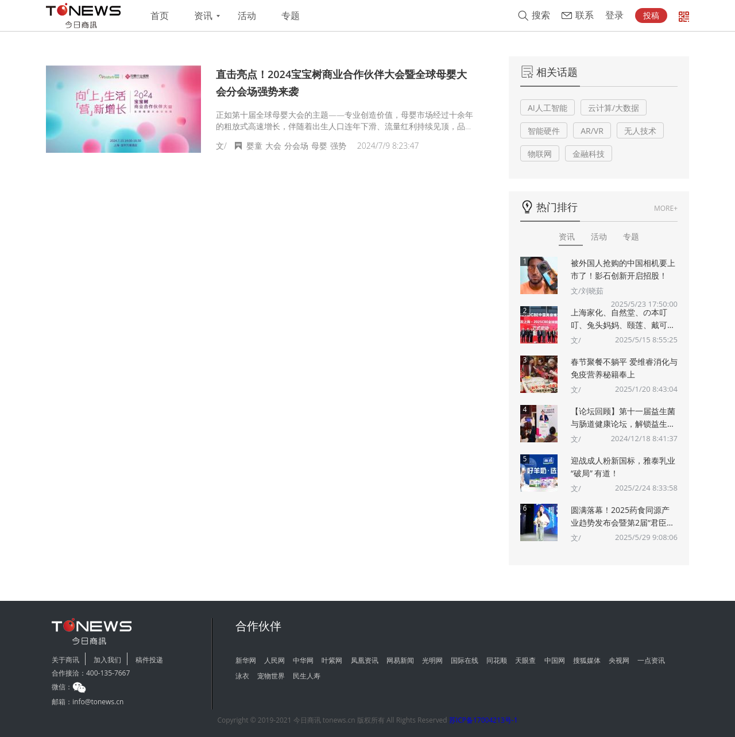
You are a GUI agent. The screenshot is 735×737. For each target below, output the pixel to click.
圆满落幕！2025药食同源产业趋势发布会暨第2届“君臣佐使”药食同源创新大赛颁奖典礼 (623, 516)
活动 (247, 16)
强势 (338, 145)
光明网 (432, 660)
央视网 (619, 660)
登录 (614, 15)
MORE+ (666, 208)
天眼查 (525, 660)
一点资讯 (651, 660)
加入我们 (107, 660)
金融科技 (588, 153)
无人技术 (640, 130)
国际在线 (464, 660)
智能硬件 (544, 130)
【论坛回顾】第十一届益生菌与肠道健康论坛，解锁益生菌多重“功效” (623, 418)
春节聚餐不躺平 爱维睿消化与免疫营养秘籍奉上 (624, 368)
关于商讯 (65, 660)
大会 (273, 145)
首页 (159, 16)
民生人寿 (306, 676)
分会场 (296, 145)
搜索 (541, 15)
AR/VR (592, 130)
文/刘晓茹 (587, 290)
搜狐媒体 (587, 660)
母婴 (319, 145)
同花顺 (496, 660)
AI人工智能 (547, 107)
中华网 (303, 660)
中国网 (554, 660)
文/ (576, 340)
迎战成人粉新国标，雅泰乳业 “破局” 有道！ (623, 467)
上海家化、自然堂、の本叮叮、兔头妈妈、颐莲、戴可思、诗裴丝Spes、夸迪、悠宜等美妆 (624, 319)
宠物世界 (271, 676)
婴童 (254, 145)
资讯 (203, 16)
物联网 (540, 153)
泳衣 (242, 676)
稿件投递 (149, 660)
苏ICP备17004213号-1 (483, 720)
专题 (290, 16)
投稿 (651, 15)
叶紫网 (332, 660)
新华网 (245, 660)
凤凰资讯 (364, 660)
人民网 (274, 660)
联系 (584, 15)
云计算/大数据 (613, 107)
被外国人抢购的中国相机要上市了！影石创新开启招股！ (623, 269)
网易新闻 (400, 660)
